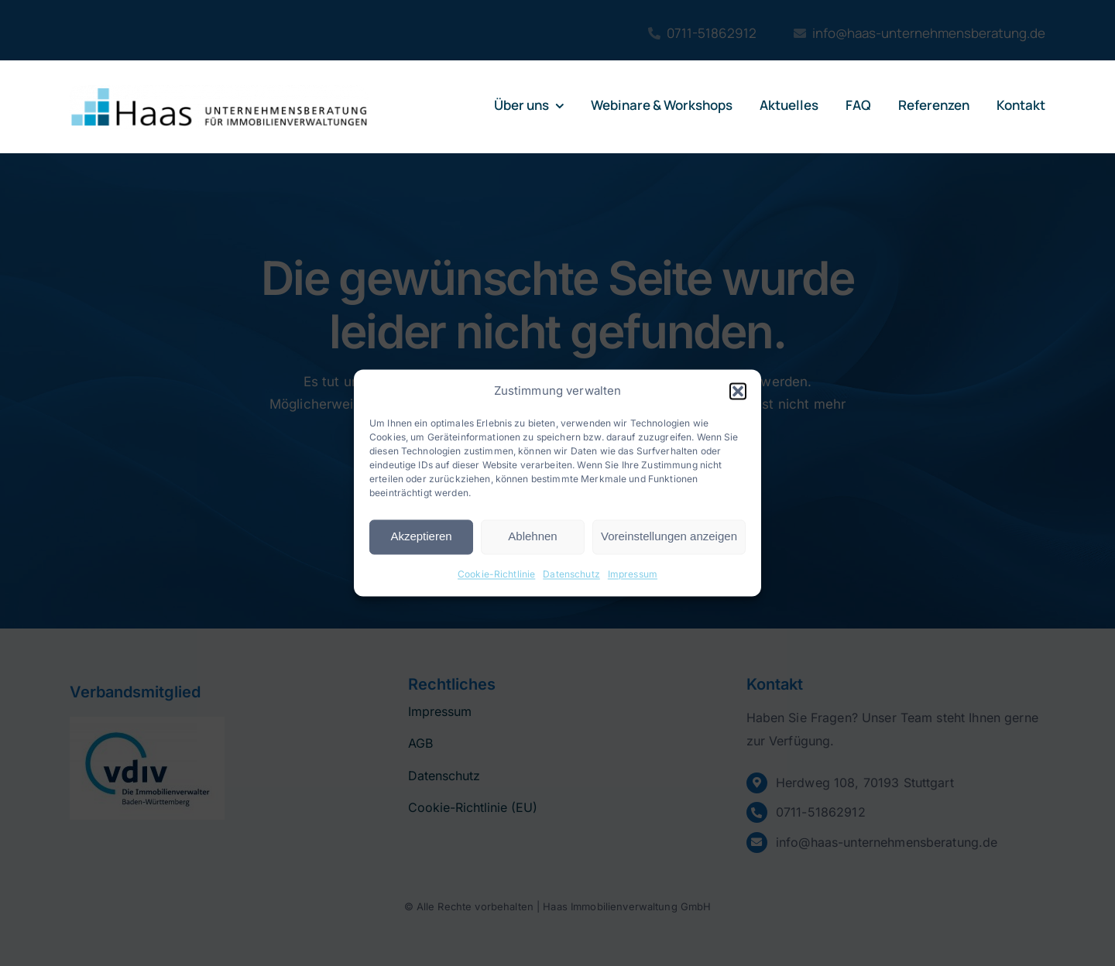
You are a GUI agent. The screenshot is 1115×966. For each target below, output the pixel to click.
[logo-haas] (219, 91)
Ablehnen (532, 536)
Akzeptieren (420, 536)
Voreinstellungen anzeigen (669, 536)
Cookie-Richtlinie (496, 574)
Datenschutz (571, 574)
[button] (738, 391)
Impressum (632, 574)
